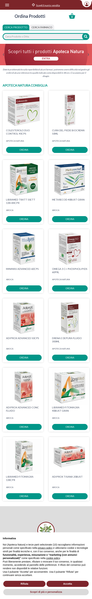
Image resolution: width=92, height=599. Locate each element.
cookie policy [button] (53, 558)
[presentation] (4, 54)
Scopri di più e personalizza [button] (46, 592)
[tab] (42, 27)
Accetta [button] (67, 583)
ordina (23, 149)
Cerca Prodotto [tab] (16, 27)
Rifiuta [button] (24, 583)
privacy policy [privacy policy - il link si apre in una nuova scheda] (45, 548)
